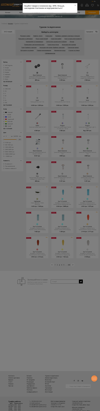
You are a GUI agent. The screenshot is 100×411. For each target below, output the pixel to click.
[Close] (75, 5)
